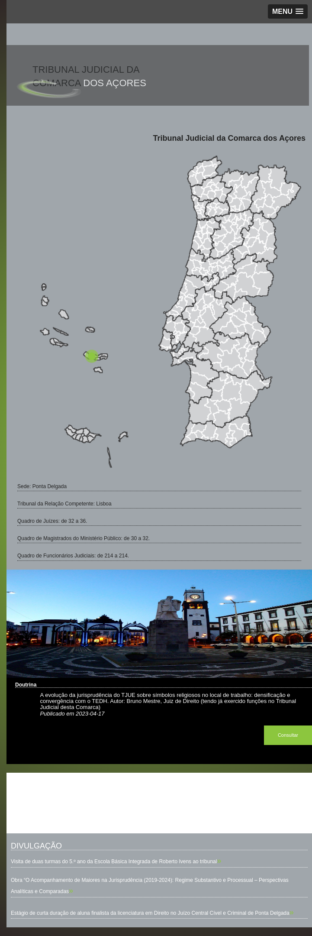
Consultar (288, 735)
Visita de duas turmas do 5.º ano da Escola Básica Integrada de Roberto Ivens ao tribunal (114, 861)
